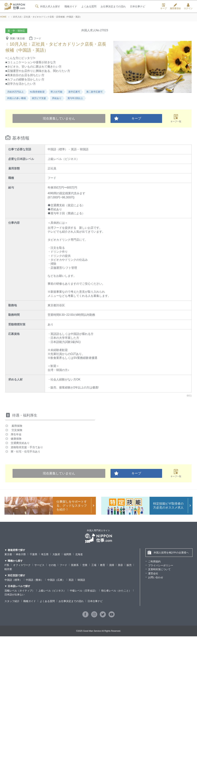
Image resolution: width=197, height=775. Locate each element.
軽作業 (8, 569)
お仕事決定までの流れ (113, 6)
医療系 (75, 565)
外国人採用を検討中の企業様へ (168, 552)
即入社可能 (56, 91)
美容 (120, 565)
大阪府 (56, 554)
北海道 (79, 554)
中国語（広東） (56, 579)
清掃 (111, 565)
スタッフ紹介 (12, 601)
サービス (39, 565)
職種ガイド (70, 6)
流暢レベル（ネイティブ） (19, 590)
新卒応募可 (74, 91)
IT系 (6, 565)
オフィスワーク (22, 565)
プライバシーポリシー (160, 565)
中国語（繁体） (34, 579)
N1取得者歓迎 (37, 91)
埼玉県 (45, 554)
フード (63, 565)
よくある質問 (88, 6)
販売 (129, 565)
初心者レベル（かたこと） (116, 590)
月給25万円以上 (15, 91)
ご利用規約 (154, 561)
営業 (84, 565)
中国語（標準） (13, 579)
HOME (3, 17)
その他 (52, 565)
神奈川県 (21, 554)
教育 (102, 565)
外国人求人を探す (47, 6)
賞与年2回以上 (75, 98)
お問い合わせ (155, 577)
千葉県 (33, 554)
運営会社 (153, 573)
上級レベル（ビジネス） (52, 590)
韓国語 (81, 579)
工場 (93, 565)
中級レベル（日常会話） (83, 590)
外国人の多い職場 (16, 98)
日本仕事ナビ (137, 6)
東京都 (8, 554)
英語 (71, 579)
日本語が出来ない (14, 594)
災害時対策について (159, 569)
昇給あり (56, 98)
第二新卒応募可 (94, 91)
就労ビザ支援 (39, 98)
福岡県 (67, 554)
